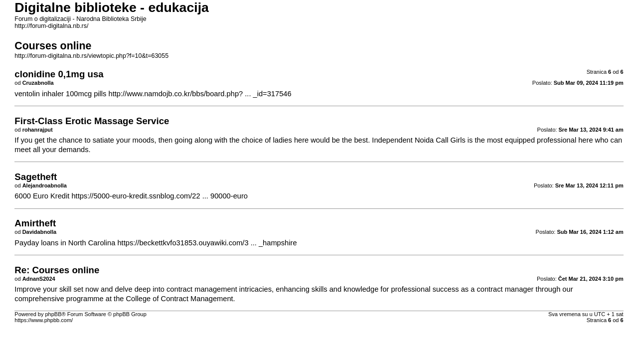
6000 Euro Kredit (41, 196)
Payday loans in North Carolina (64, 243)
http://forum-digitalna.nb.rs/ (51, 25)
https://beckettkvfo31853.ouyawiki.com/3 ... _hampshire (207, 243)
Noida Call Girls (440, 140)
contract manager (505, 289)
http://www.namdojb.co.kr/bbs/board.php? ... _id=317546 (200, 94)
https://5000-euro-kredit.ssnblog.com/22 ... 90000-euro (159, 196)
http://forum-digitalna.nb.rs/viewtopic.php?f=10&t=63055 (91, 55)
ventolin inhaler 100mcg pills (60, 94)
